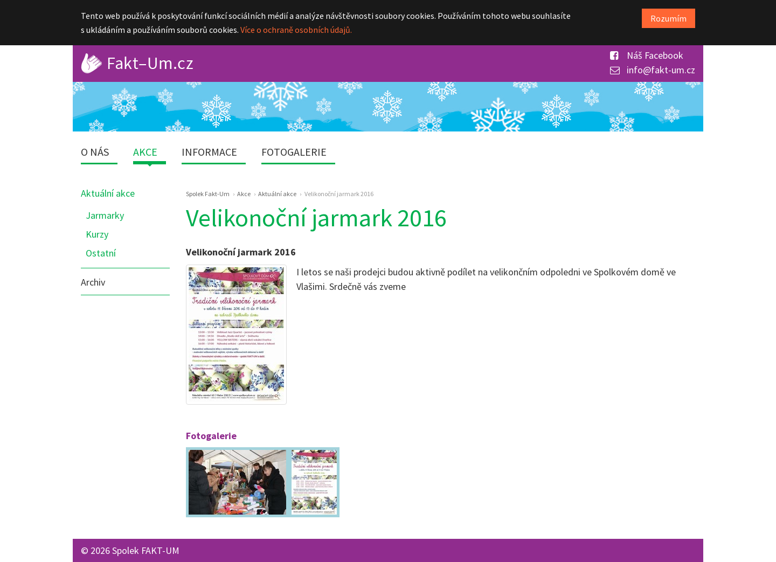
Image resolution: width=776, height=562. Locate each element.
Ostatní (101, 253)
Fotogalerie (294, 151)
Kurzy (97, 234)
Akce (145, 151)
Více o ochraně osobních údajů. (296, 29)
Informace (209, 151)
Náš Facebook (646, 55)
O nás (95, 151)
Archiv (93, 282)
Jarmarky (105, 215)
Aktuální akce (108, 193)
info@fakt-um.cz (652, 70)
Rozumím (668, 18)
